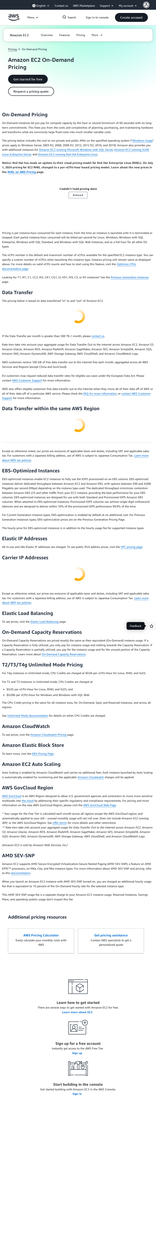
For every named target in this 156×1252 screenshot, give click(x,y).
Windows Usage (142, 140)
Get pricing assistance (111, 935)
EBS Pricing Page (43, 753)
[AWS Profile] (146, 5)
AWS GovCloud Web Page (99, 805)
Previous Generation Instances (130, 277)
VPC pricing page (131, 547)
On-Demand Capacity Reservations (64, 654)
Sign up (77, 1053)
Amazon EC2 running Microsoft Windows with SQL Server (76, 149)
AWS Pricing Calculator (41, 935)
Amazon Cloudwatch (90, 777)
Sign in (78, 1093)
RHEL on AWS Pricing (22, 172)
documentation (20, 873)
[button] (131, 17)
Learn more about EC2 (77, 1012)
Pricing (12, 49)
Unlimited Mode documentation (27, 715)
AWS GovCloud (11, 796)
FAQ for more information (100, 393)
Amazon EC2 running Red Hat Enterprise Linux (68, 154)
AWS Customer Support (27, 380)
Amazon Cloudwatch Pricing (48, 734)
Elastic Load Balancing (44, 621)
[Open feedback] (151, 626)
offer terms (59, 822)
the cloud (28, 800)
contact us (97, 336)
